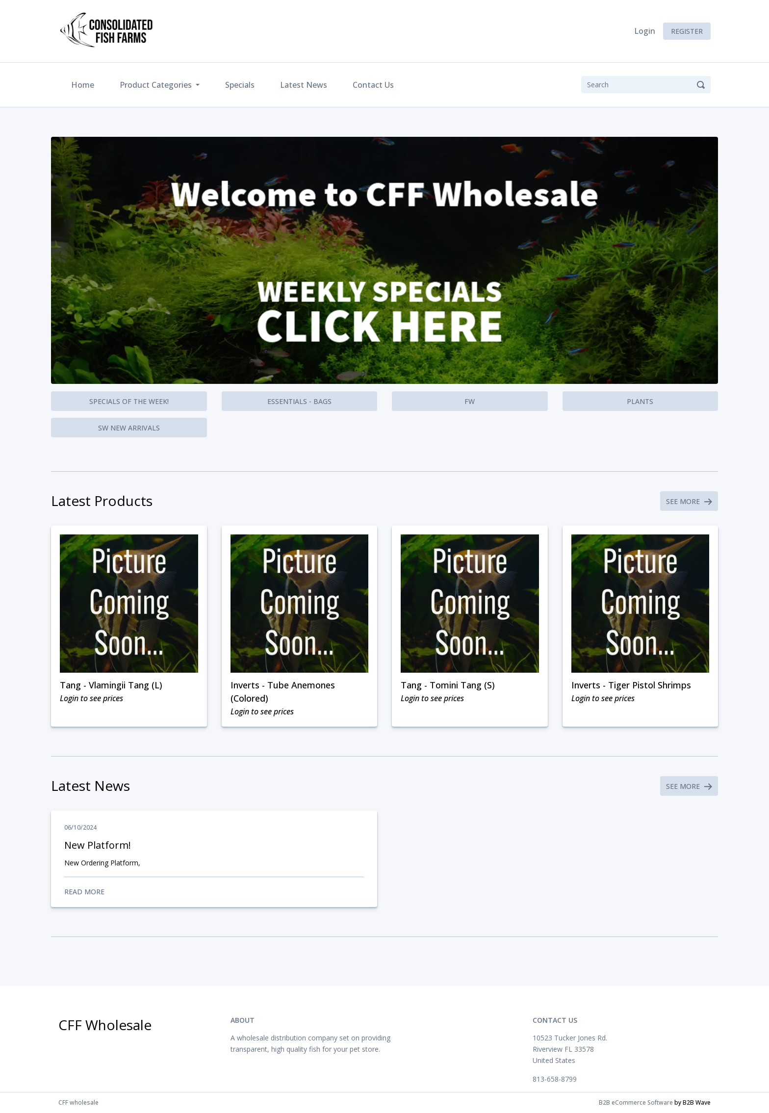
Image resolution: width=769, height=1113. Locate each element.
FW (469, 401)
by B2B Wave (692, 1102)
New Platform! (97, 845)
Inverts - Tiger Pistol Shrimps (631, 685)
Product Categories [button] (157, 84)
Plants (640, 401)
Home (84, 84)
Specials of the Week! (129, 401)
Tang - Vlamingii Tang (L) (111, 685)
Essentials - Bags (299, 401)
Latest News (303, 84)
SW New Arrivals (129, 427)
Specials (240, 84)
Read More (214, 891)
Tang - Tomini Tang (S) (448, 685)
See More (689, 501)
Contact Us (373, 84)
